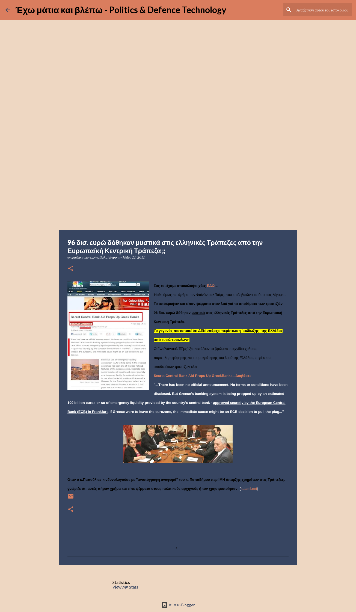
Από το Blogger (178, 604)
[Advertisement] (178, 186)
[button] (70, 268)
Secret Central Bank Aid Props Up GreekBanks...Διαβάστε (202, 376)
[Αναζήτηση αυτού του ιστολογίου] (323, 9)
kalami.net (249, 489)
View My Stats (125, 587)
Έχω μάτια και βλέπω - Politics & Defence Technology (120, 9)
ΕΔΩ (211, 286)
